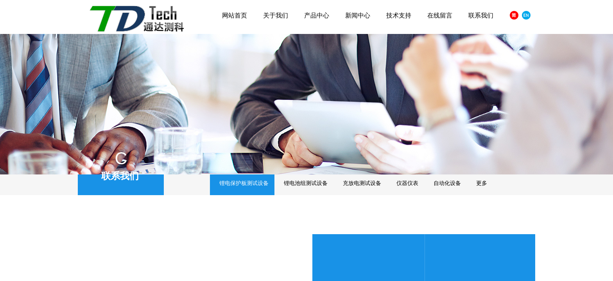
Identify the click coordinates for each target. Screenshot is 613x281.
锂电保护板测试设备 (244, 183)
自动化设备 (447, 183)
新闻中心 (357, 15)
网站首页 (234, 15)
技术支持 (398, 15)
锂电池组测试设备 (306, 183)
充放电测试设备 (362, 183)
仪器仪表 (407, 183)
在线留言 (439, 15)
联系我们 (480, 15)
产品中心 (316, 15)
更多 (481, 183)
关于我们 (275, 15)
